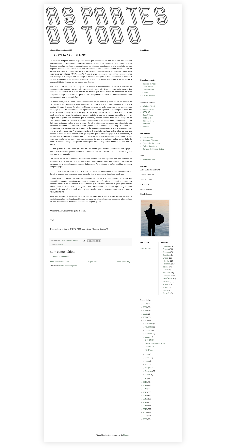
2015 (145, 392)
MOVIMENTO (150, 347)
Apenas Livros (148, 109)
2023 (145, 311)
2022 (145, 314)
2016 (145, 389)
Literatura (166, 276)
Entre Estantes (148, 90)
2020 (145, 321)
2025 (145, 304)
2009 (145, 412)
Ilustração (166, 273)
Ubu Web (146, 124)
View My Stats (145, 248)
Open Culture (148, 115)
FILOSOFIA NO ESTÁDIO (155, 343)
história (165, 267)
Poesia (165, 284)
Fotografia (167, 264)
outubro (148, 330)
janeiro (148, 375)
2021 (145, 317)
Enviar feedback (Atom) (68, 266)
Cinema (166, 246)
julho (147, 354)
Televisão (166, 293)
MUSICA (166, 281)
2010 (145, 409)
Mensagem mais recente (59, 262)
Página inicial (93, 262)
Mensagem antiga (124, 262)
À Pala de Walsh (149, 106)
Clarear (145, 93)
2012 (145, 402)
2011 (145, 406)
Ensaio (165, 258)
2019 (145, 379)
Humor (165, 270)
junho (147, 358)
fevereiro (148, 371)
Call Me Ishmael (149, 96)
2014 (145, 396)
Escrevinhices (148, 87)
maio (147, 361)
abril (147, 364)
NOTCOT (146, 112)
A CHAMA (148, 350)
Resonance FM (148, 121)
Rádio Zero (147, 118)
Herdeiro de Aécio (149, 84)
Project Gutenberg (150, 146)
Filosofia (166, 261)
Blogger (126, 435)
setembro (149, 334)
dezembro (149, 324)
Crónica (60, 244)
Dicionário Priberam (150, 140)
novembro (149, 327)
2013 (145, 399)
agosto (148, 337)
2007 (145, 419)
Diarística (166, 255)
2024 (145, 307)
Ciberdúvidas (148, 137)
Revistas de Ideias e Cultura (153, 149)
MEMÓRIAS (167, 279)
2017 (145, 386)
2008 (145, 416)
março (147, 368)
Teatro (165, 290)
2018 (145, 382)
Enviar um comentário (61, 257)
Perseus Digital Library (151, 143)
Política (165, 287)
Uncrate (146, 127)
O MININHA (149, 340)
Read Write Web (149, 160)
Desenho (166, 252)
